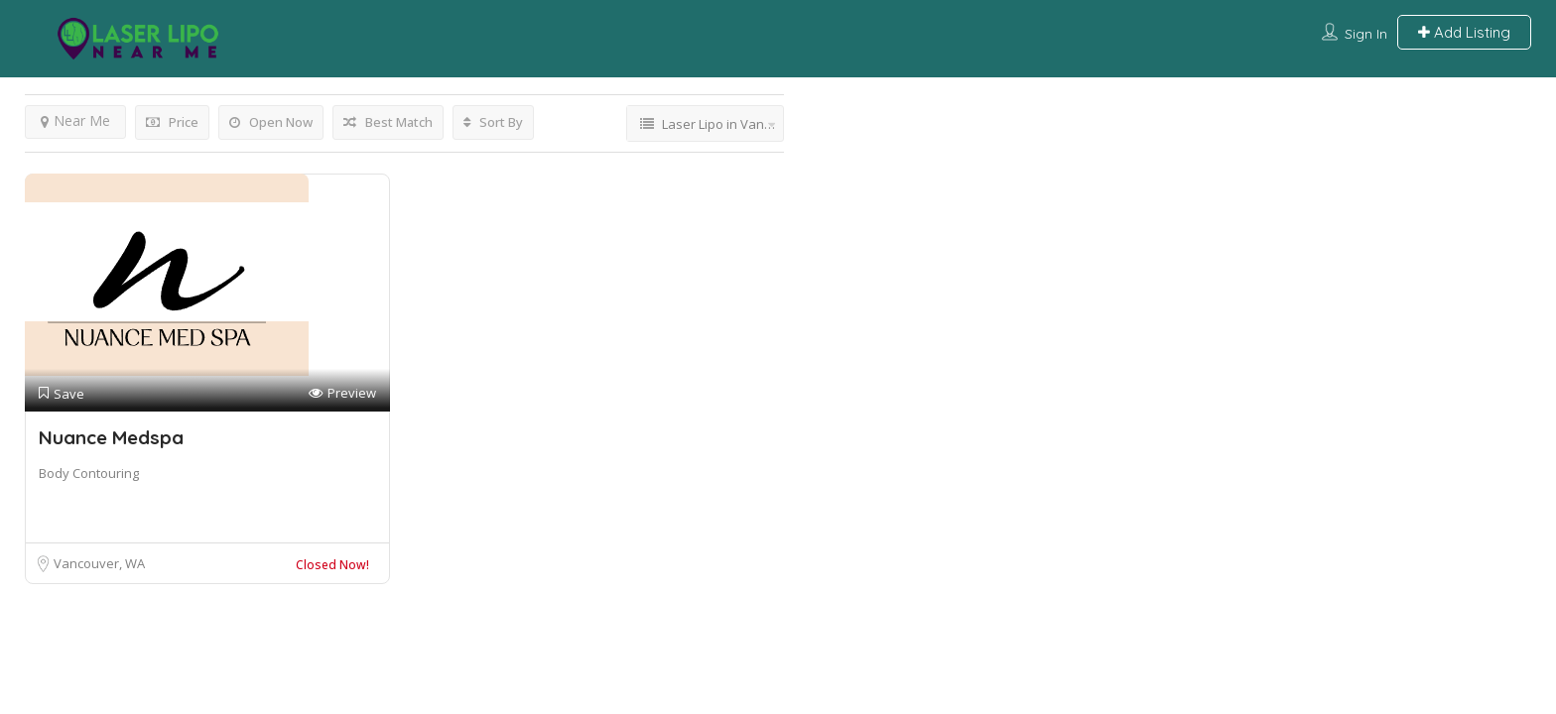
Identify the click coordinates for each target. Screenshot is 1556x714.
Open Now (271, 122)
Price (172, 122)
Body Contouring (89, 473)
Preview (342, 393)
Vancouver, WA (99, 563)
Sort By (493, 122)
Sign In (1366, 34)
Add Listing (1464, 32)
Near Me (75, 120)
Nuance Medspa (111, 437)
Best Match (388, 122)
